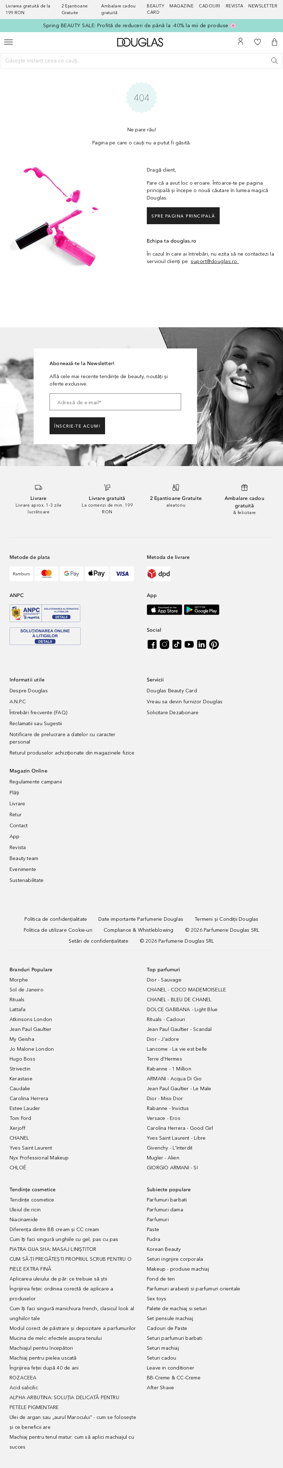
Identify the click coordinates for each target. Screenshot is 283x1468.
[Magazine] (184, 9)
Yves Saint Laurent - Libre (176, 1138)
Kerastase (21, 1079)
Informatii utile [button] (27, 680)
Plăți (14, 793)
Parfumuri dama (165, 1210)
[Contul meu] (240, 42)
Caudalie (20, 1089)
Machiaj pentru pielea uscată (43, 1358)
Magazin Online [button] (28, 771)
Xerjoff (17, 1128)
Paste (153, 1230)
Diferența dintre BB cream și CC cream (54, 1230)
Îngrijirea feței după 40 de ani (44, 1368)
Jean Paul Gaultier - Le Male (179, 1089)
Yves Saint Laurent (31, 1148)
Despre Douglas (29, 691)
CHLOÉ (18, 1168)
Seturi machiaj (163, 1348)
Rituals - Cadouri (166, 1019)
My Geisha (22, 1039)
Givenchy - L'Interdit (169, 1148)
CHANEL (19, 1138)
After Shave (160, 1388)
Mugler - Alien (163, 1158)
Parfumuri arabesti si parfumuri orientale (193, 1289)
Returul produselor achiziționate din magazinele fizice (72, 753)
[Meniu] (8, 42)
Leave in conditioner (170, 1368)
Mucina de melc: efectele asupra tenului (56, 1338)
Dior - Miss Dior (165, 1099)
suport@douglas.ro (215, 261)
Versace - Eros (163, 1118)
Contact (19, 826)
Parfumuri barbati (167, 1200)
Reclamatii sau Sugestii (36, 724)
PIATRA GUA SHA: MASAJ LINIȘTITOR (53, 1249)
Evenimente (23, 869)
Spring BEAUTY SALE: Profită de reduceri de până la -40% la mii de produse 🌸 (139, 26)
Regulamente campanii (36, 782)
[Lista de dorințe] (257, 42)
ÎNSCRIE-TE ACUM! (77, 426)
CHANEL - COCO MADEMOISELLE (186, 990)
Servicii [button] (155, 680)
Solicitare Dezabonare (172, 713)
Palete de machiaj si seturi (177, 1309)
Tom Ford (20, 1118)
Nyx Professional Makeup (39, 1158)
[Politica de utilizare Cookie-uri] (58, 930)
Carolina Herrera (29, 1099)
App (15, 837)
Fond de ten (161, 1279)
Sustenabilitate (27, 880)
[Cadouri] (212, 9)
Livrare (17, 804)
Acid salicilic (24, 1388)
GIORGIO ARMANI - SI (172, 1168)
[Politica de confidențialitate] (56, 919)
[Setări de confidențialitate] (98, 941)
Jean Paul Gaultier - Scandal (179, 1029)
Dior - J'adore (163, 1039)
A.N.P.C (18, 702)
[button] (274, 42)
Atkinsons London (31, 1019)
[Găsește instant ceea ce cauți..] (141, 60)
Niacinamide (24, 1220)
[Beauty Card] (158, 9)
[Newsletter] (262, 9)
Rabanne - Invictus (168, 1108)
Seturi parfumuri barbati (174, 1338)
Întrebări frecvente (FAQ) (38, 713)
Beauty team (24, 858)
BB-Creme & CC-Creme (174, 1378)
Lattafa (17, 1010)
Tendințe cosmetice (32, 1200)
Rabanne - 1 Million (169, 1069)
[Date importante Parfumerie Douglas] (141, 919)
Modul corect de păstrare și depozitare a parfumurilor (73, 1328)
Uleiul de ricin (25, 1210)
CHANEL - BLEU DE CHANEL (179, 1000)
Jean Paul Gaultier (31, 1029)
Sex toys (157, 1299)
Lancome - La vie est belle (177, 1049)
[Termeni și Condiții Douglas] (226, 919)
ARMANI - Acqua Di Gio (174, 1079)
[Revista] (237, 9)
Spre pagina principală (183, 216)
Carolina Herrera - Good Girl (180, 1128)
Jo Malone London (32, 1049)
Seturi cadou (161, 1358)
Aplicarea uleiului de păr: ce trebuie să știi (58, 1279)
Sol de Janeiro (27, 990)
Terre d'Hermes (164, 1059)
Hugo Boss (22, 1059)
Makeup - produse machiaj (178, 1269)
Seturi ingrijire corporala (175, 1259)
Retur (16, 815)
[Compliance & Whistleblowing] (138, 930)
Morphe (19, 980)
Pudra (153, 1239)
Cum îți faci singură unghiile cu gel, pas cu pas (64, 1239)
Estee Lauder (25, 1108)
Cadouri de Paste (167, 1328)
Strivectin (20, 1069)
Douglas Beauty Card (172, 691)
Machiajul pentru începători (41, 1348)
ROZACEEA (23, 1378)
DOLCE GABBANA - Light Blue (182, 1010)
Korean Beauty (164, 1249)
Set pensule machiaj (170, 1318)
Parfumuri (158, 1220)
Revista (18, 848)
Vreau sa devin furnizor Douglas (185, 702)
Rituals (17, 1000)
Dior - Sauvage (164, 980)
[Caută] (274, 60)
